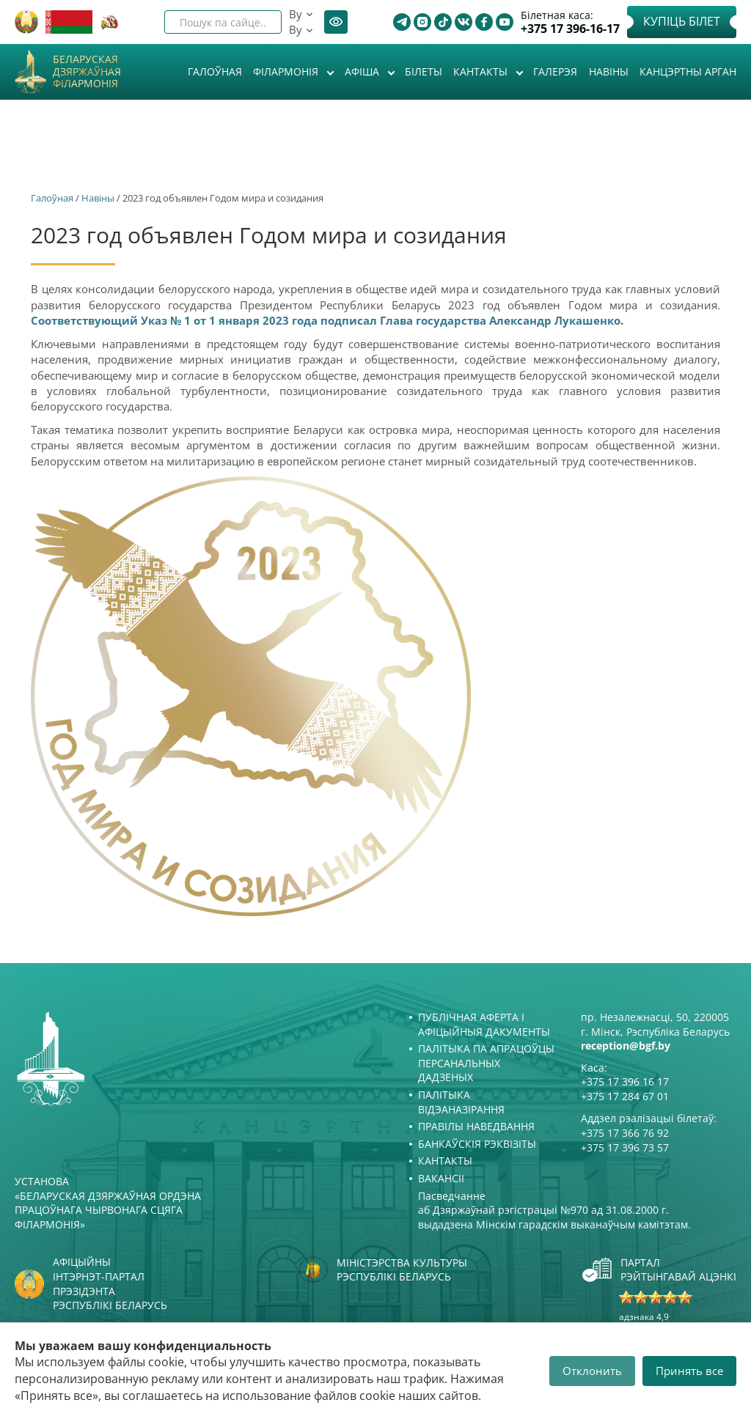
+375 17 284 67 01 (625, 1096)
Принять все (689, 1370)
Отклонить (592, 1370)
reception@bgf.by (625, 1046)
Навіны (609, 71)
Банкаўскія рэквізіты (477, 1144)
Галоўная (215, 71)
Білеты (423, 71)
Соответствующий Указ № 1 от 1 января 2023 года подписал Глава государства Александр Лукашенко (325, 320)
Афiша (363, 71)
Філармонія (287, 71)
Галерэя (555, 71)
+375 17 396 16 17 (625, 1081)
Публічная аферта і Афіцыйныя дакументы (484, 1024)
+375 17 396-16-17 (570, 29)
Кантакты (481, 71)
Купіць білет (681, 21)
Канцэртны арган (688, 71)
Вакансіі (441, 1178)
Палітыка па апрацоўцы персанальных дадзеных (486, 1063)
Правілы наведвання (476, 1126)
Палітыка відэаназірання (461, 1102)
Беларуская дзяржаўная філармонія (87, 72)
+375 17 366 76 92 (625, 1133)
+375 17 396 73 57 (625, 1147)
